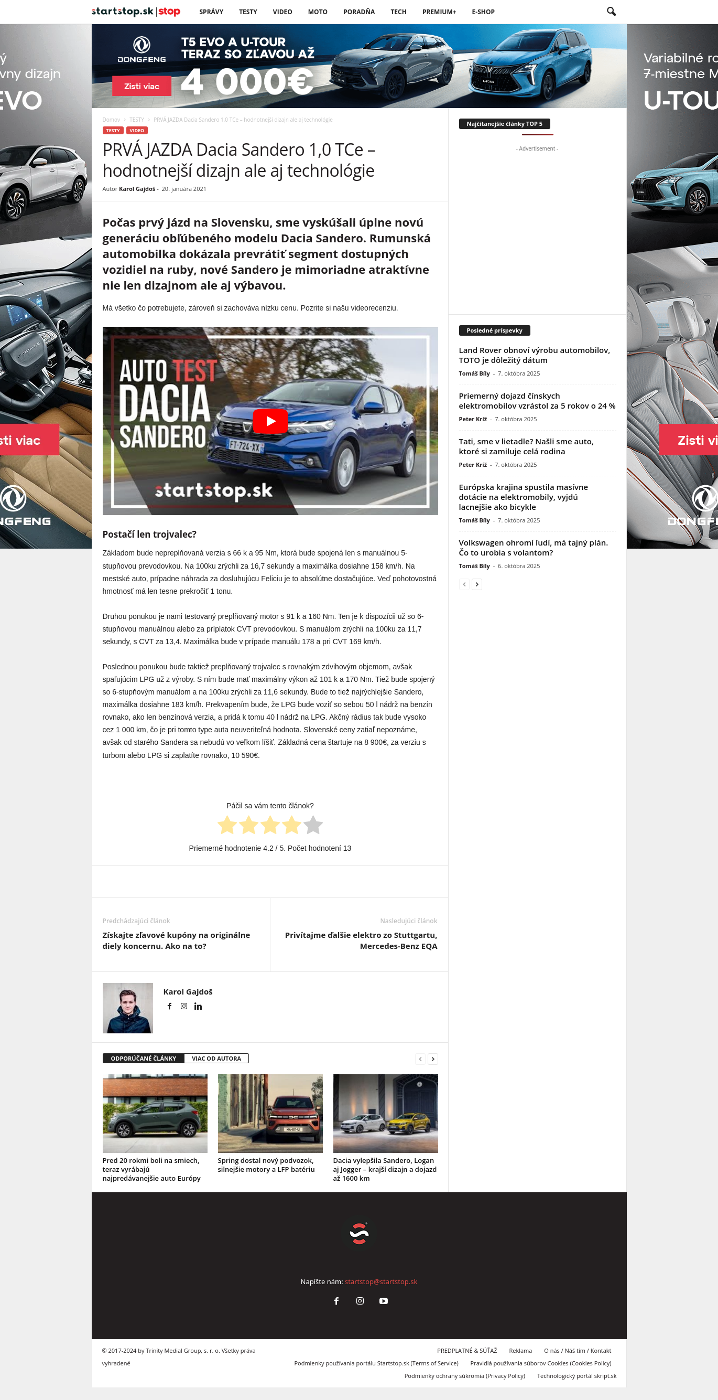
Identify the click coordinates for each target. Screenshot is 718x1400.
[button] (611, 12)
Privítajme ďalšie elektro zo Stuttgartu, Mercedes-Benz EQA (361, 940)
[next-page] (433, 1058)
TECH (398, 11)
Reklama (520, 1350)
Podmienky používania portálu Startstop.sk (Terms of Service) (376, 1363)
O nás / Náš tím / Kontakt (577, 1350)
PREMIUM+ (439, 11)
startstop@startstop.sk (381, 1281)
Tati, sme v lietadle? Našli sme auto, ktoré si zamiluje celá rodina (526, 446)
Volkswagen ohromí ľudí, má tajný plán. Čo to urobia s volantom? (533, 547)
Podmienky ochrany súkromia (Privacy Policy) (465, 1376)
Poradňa (359, 11)
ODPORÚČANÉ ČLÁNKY (144, 1058)
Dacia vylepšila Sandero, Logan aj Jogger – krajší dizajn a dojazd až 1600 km (385, 1169)
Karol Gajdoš (137, 189)
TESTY (136, 119)
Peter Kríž (473, 419)
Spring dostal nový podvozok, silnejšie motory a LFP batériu (266, 1165)
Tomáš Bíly (474, 373)
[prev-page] (420, 1058)
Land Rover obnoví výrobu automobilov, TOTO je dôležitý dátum (535, 355)
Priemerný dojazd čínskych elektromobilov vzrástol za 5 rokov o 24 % (537, 400)
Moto (318, 11)
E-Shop (483, 11)
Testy (248, 11)
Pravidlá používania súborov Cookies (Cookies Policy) (541, 1363)
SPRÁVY (212, 11)
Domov (112, 119)
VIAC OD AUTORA (216, 1058)
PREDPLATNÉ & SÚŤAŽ (467, 1350)
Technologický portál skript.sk (577, 1376)
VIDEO (282, 11)
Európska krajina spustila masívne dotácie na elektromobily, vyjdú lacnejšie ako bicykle (524, 497)
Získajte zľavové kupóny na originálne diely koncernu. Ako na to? (177, 940)
